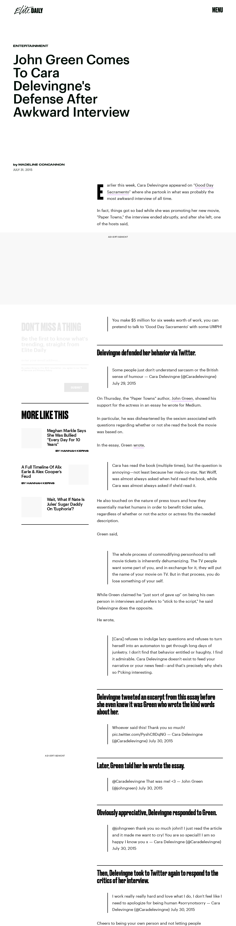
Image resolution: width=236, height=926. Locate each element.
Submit (76, 391)
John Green (182, 398)
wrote (138, 445)
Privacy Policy (44, 374)
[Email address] (55, 365)
